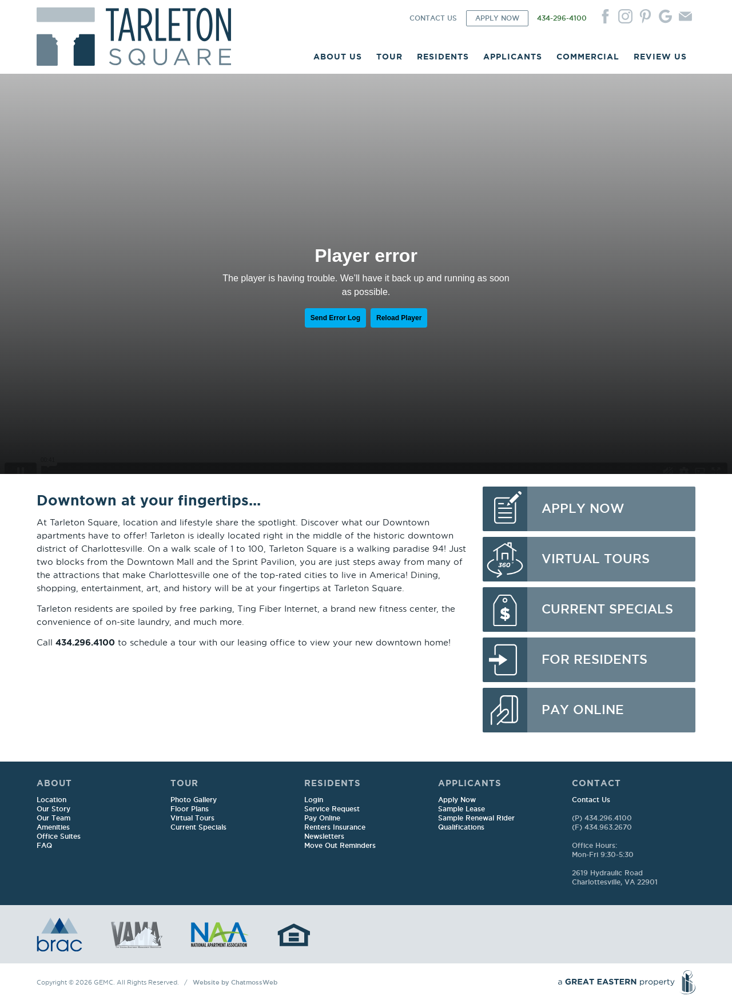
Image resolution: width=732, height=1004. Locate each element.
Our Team (53, 818)
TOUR (389, 56)
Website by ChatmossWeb (235, 983)
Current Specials (198, 827)
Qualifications (461, 827)
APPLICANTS (512, 56)
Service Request (332, 809)
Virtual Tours (192, 818)
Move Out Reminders (340, 846)
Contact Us (591, 800)
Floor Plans (189, 809)
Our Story (53, 809)
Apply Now (457, 800)
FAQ (44, 846)
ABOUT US (337, 56)
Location (51, 800)
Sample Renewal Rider (476, 818)
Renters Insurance (334, 827)
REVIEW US (660, 56)
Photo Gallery (193, 800)
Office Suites (59, 837)
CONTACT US (433, 18)
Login (313, 800)
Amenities (53, 827)
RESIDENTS (443, 56)
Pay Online (322, 818)
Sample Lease (461, 809)
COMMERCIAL (587, 56)
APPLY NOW (497, 18)
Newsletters (324, 837)
